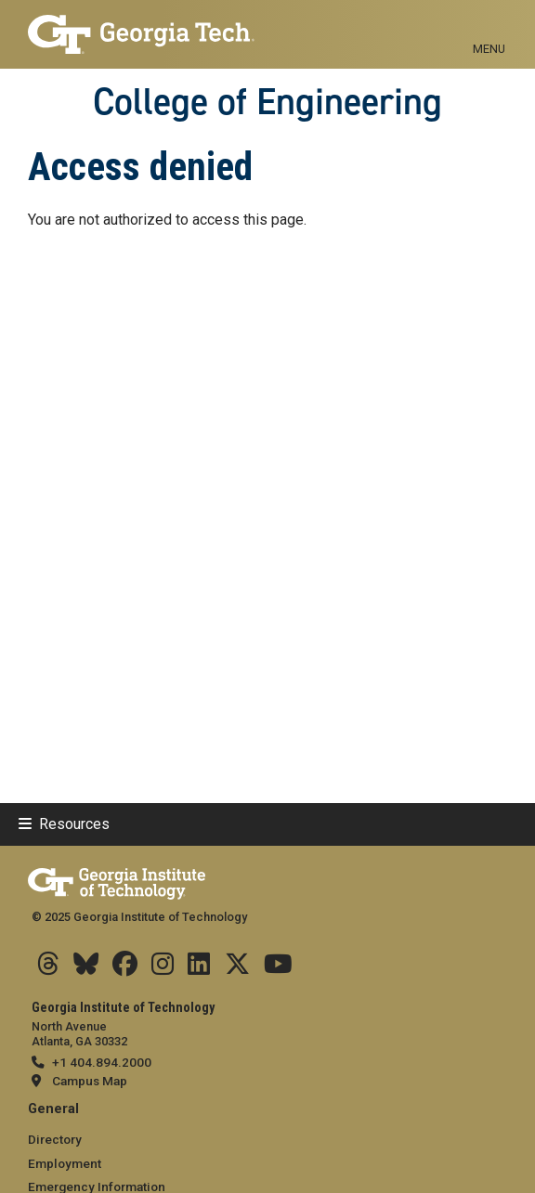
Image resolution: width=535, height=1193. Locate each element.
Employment (64, 1163)
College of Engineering (267, 101)
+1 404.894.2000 (101, 1062)
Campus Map (89, 1080)
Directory (55, 1139)
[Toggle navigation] (489, 28)
